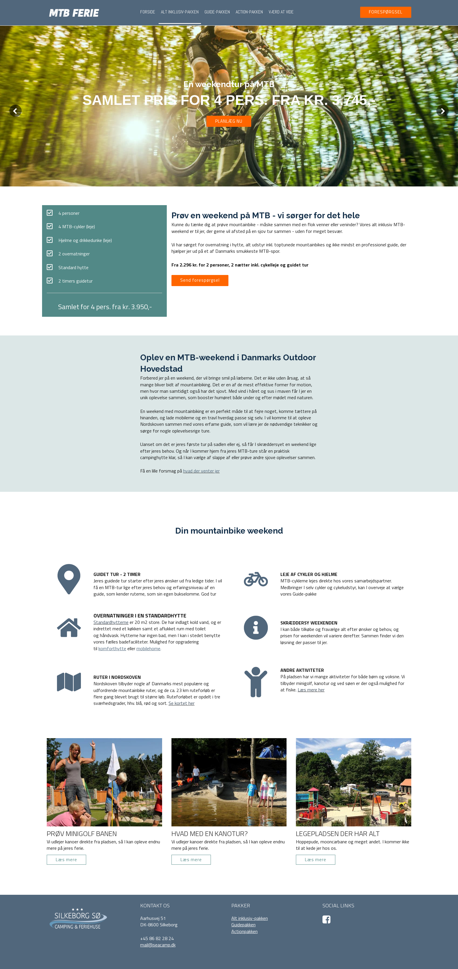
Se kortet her (182, 703)
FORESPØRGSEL (386, 11)
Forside (147, 12)
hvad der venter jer (201, 470)
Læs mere (66, 859)
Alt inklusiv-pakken (180, 12)
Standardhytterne (111, 622)
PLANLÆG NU (228, 121)
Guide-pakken (217, 12)
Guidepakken (243, 924)
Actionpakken (244, 931)
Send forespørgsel (200, 280)
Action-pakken (249, 12)
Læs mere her (311, 689)
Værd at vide (281, 12)
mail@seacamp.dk (158, 944)
